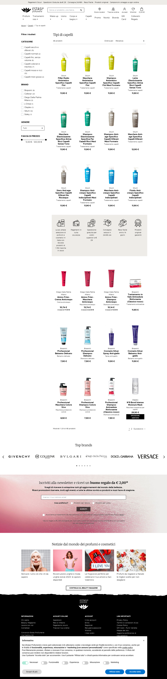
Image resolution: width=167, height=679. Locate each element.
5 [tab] (87, 466)
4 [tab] (85, 466)
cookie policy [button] (127, 647)
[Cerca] (65, 10)
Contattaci (25, 628)
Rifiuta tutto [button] (114, 672)
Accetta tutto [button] (135, 672)
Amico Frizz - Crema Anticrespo (63, 298)
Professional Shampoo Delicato (87, 353)
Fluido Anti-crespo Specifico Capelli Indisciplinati (135, 194)
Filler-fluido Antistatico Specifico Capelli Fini (63, 82)
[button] (144, 640)
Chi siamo (25, 620)
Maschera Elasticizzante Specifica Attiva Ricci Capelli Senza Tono (63, 139)
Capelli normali (32, 54)
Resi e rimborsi (59, 623)
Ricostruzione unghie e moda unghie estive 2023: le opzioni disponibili (67, 577)
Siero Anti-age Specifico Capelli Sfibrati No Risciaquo (63, 194)
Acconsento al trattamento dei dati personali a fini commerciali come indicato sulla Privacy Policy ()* (85, 515)
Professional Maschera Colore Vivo (63, 405)
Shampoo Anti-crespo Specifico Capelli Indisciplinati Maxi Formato (87, 195)
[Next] (164, 457)
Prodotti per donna (82, 503)
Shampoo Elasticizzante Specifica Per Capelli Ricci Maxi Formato (87, 139)
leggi (121, 515)
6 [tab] (90, 466)
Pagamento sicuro (60, 625)
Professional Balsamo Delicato (63, 352)
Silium (28, 111)
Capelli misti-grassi (34, 77)
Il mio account (90, 620)
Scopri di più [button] (32, 672)
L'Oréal (28, 104)
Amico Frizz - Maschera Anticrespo (87, 299)
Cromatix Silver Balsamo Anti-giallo (135, 353)
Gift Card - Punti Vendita (127, 628)
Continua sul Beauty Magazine (83, 588)
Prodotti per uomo (103, 503)
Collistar (29, 94)
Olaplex (29, 107)
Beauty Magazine (28, 623)
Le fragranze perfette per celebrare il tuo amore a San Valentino (98, 577)
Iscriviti (83, 509)
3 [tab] (82, 466)
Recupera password (93, 628)
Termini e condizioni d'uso (127, 623)
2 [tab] (79, 466)
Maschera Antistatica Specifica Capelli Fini (87, 82)
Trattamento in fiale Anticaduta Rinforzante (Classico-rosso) (135, 298)
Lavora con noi (27, 625)
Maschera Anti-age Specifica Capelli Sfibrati (135, 136)
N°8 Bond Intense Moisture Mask (135, 403)
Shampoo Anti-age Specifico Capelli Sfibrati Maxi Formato (111, 138)
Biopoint (29, 90)
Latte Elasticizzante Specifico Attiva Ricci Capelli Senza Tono (135, 83)
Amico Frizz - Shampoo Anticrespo (111, 299)
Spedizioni (57, 620)
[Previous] (3, 457)
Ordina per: (109, 41)
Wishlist (133, 10)
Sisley (28, 114)
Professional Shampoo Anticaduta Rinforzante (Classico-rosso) (111, 407)
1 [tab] (77, 466)
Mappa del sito (123, 630)
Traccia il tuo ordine (61, 628)
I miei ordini (89, 633)
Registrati (89, 625)
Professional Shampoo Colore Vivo (87, 405)
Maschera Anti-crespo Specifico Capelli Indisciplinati (111, 194)
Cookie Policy (122, 625)
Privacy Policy (122, 620)
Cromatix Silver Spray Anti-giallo (111, 352)
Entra (87, 623)
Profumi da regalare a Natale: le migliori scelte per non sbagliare (130, 577)
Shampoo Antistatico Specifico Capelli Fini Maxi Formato (111, 82)
